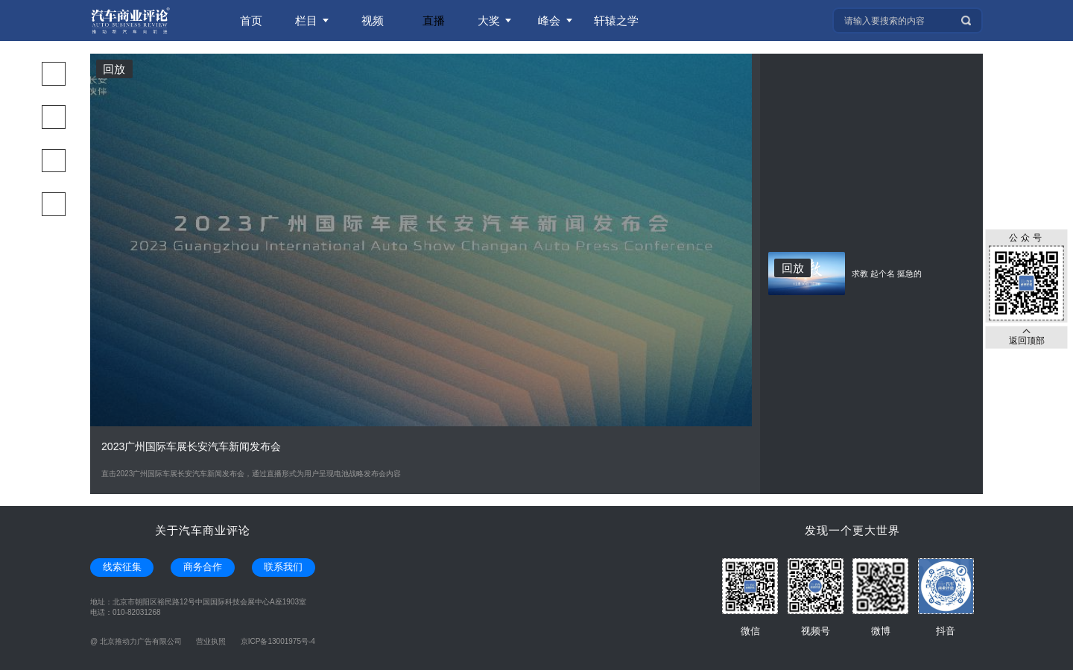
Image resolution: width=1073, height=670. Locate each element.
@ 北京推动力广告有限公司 (136, 641)
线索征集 (122, 566)
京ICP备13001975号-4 (278, 641)
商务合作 (202, 566)
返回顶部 (1027, 336)
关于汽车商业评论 (202, 530)
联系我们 (283, 566)
